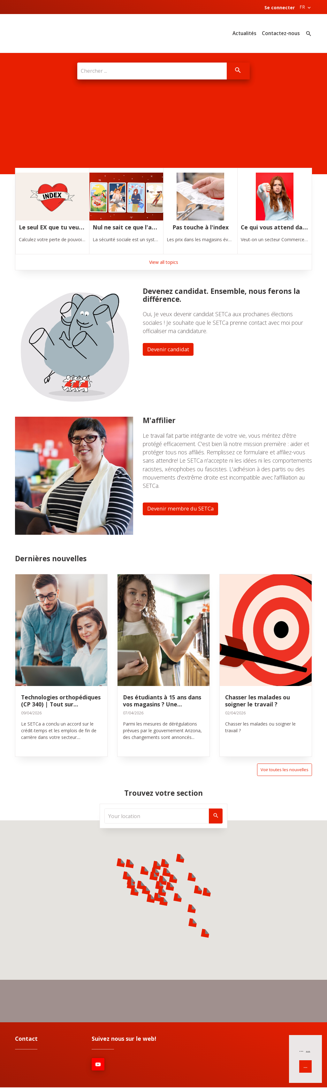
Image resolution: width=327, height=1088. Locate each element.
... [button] (308, 1050)
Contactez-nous (281, 33)
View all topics (163, 261)
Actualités (244, 33)
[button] (120, 862)
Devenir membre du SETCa (183, 508)
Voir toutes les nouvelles (283, 769)
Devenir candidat (170, 349)
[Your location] (156, 816)
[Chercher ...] (151, 71)
